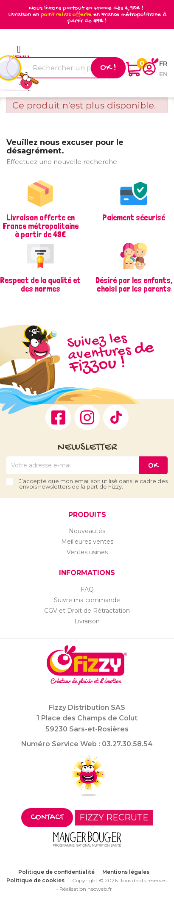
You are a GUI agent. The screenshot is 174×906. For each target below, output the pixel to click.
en (163, 74)
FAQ (87, 589)
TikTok (116, 417)
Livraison (87, 621)
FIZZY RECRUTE (114, 817)
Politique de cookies (35, 880)
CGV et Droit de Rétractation (87, 610)
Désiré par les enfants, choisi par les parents (133, 284)
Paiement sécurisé (133, 217)
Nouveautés (87, 531)
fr (163, 63)
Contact (47, 818)
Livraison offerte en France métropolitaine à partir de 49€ (41, 225)
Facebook (58, 417)
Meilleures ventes (87, 541)
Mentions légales (125, 872)
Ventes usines (87, 552)
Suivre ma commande (87, 600)
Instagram (87, 417)
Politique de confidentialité (56, 872)
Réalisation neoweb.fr (85, 889)
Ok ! (108, 67)
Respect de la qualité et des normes (40, 284)
